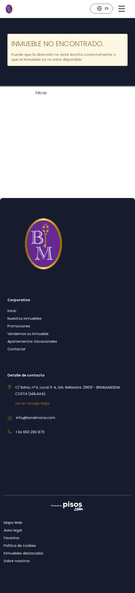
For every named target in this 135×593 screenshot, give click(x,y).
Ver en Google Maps (32, 403)
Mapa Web (13, 523)
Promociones (18, 326)
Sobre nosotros (17, 561)
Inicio (11, 311)
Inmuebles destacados (23, 553)
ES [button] (102, 9)
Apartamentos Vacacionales (32, 341)
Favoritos (11, 538)
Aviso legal (13, 530)
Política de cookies (20, 546)
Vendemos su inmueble (28, 334)
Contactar (16, 349)
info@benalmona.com (35, 417)
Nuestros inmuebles (24, 318)
